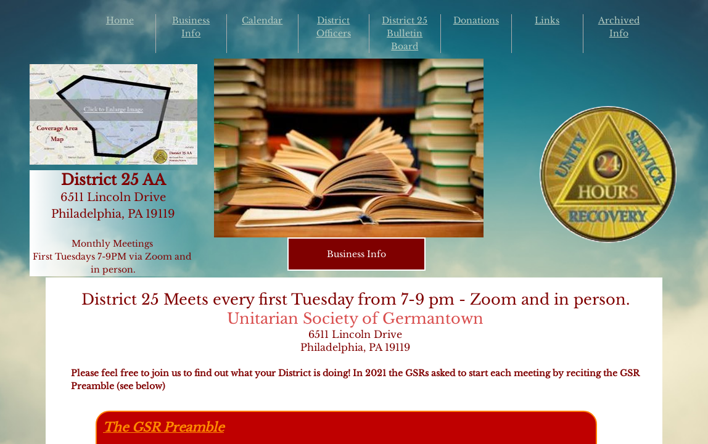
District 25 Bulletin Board (404, 33)
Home (120, 20)
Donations (476, 20)
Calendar (262, 20)
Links (547, 20)
